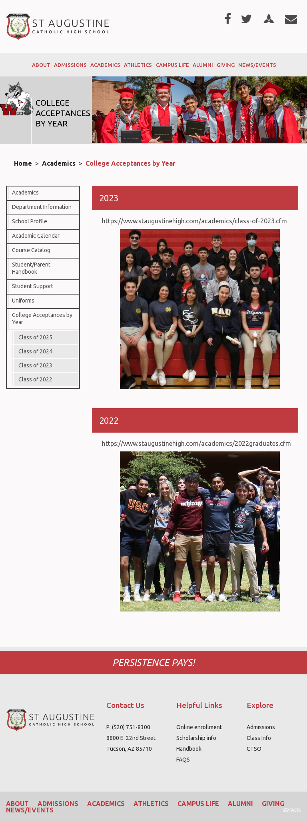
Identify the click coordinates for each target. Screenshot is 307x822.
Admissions (261, 727)
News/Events (30, 810)
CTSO (254, 749)
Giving (273, 803)
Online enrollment (199, 727)
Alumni (240, 803)
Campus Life (198, 803)
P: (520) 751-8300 (128, 727)
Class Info (259, 738)
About (17, 803)
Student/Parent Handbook (31, 268)
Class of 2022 (35, 379)
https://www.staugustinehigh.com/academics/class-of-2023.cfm (194, 221)
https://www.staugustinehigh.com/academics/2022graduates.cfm (196, 443)
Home (23, 163)
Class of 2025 (35, 337)
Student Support (32, 286)
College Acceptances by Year (130, 163)
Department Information (42, 207)
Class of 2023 (35, 365)
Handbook (188, 749)
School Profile (29, 221)
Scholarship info (196, 738)
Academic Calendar (36, 236)
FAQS (183, 759)
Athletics (151, 803)
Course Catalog (31, 250)
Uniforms (23, 300)
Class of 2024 (35, 351)
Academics (59, 163)
